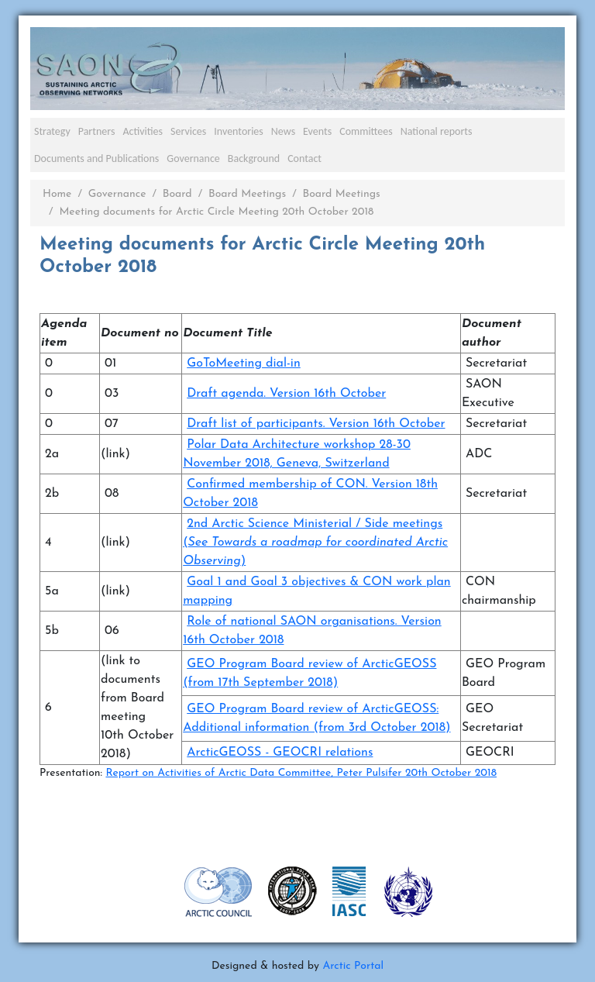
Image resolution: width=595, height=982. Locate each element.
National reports (437, 131)
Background (254, 158)
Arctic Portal (352, 966)
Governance (193, 158)
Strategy (52, 131)
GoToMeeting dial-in (244, 363)
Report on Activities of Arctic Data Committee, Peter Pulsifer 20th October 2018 (301, 773)
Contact (304, 158)
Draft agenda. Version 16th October (286, 394)
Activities (142, 131)
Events (317, 131)
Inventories (238, 131)
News (283, 131)
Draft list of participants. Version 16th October (316, 424)
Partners (96, 131)
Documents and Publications (96, 158)
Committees (366, 131)
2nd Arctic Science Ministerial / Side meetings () (315, 542)
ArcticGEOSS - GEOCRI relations (280, 752)
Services (188, 131)
